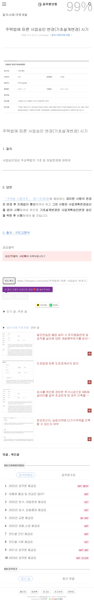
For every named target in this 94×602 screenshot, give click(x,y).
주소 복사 (9, 280)
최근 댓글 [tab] (69, 578)
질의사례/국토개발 (15, 15)
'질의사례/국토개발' (18, 327)
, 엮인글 (14, 454)
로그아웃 (59, 591)
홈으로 (23, 591)
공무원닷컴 (47, 4)
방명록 (34, 591)
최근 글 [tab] (25, 578)
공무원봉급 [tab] (26, 475)
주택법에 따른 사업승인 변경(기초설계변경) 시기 (47, 29)
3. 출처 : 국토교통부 (16, 232)
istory (43, 599)
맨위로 (71, 591)
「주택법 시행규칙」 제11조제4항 (26, 199)
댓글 (5, 454)
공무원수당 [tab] (69, 475)
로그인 (46, 591)
